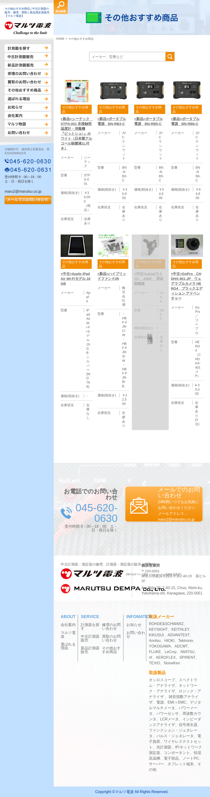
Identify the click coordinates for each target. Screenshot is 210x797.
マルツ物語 (28, 124)
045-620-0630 (28, 161)
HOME (60, 38)
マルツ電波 (68, 634)
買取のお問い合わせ (28, 82)
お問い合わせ (28, 132)
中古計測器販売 (28, 57)
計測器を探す (28, 48)
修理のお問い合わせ (28, 73)
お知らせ (28, 107)
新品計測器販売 (28, 65)
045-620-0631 (28, 169)
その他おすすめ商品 (28, 90)
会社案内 (28, 115)
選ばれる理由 (28, 99)
